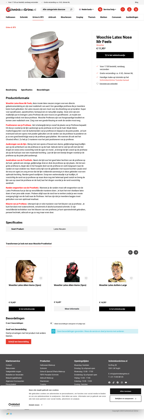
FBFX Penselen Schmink (49, 374)
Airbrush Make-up (46, 378)
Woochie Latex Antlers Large (113, 285)
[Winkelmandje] (136, 9)
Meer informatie (72, 308)
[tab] (11, 90)
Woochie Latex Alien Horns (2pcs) (25, 285)
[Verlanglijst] (123, 9)
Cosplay (43, 384)
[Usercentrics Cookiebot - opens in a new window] (14, 414)
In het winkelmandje (27, 309)
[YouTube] (126, 382)
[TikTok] (114, 382)
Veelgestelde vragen (13, 371)
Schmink (43, 368)
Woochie (100, 45)
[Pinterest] (118, 382)
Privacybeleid (11, 384)
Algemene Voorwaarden (15, 381)
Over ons (9, 394)
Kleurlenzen (44, 381)
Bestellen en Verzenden (14, 374)
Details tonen (34, 415)
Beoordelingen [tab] (43, 89)
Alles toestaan (125, 401)
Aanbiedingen (45, 391)
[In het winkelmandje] (115, 55)
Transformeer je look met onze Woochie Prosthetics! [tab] (29, 243)
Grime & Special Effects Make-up (52, 371)
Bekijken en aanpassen (125, 408)
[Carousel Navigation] (72, 252)
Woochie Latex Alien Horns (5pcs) (70, 285)
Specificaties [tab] (26, 89)
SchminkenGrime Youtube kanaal (114, 80)
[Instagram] (122, 382)
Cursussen (44, 387)
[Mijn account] (129, 9)
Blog (136, 2)
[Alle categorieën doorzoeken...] (54, 9)
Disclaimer (10, 391)
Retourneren (10, 368)
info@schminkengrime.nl (119, 373)
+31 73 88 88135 (116, 377)
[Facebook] (109, 382)
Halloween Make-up (47, 365)
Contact (9, 365)
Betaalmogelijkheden (14, 378)
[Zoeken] (71, 9)
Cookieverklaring (12, 387)
